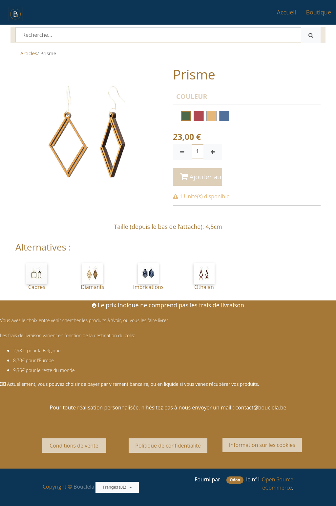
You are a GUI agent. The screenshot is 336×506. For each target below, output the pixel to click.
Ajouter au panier (201, 176)
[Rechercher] (311, 35)
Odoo (235, 480)
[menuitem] (286, 12)
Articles (28, 53)
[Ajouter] (212, 152)
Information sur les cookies (262, 445)
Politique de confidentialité (167, 445)
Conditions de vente (74, 445)
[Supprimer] (182, 152)
